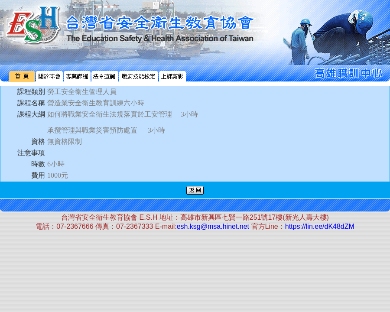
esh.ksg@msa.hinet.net (213, 226)
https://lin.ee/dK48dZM (319, 226)
